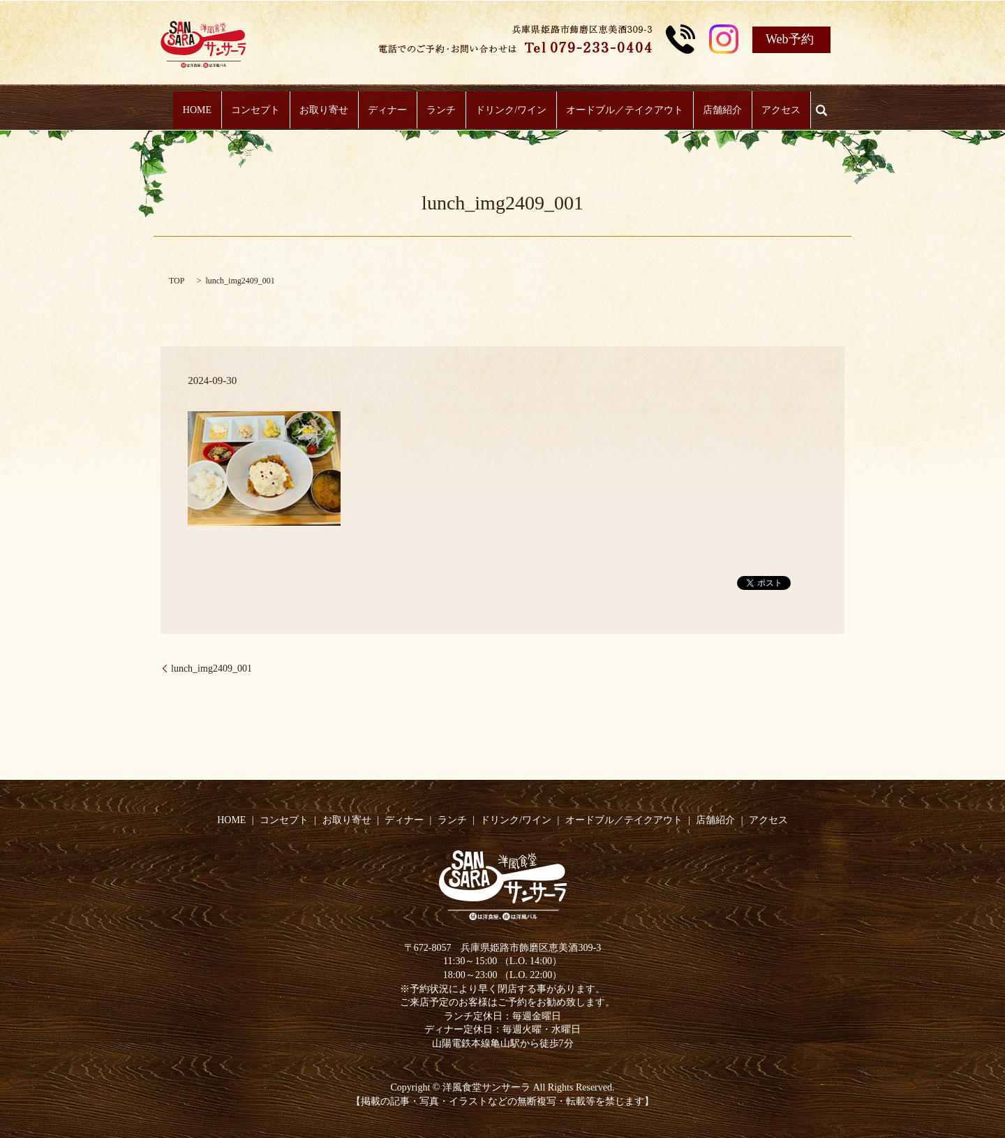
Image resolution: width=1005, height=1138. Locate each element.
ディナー (392, 110)
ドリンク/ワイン (506, 110)
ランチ (441, 110)
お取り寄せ (334, 110)
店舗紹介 (707, 110)
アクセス (760, 110)
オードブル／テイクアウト (614, 110)
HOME (218, 110)
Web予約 (790, 39)
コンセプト (270, 110)
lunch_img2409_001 (211, 668)
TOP (176, 281)
